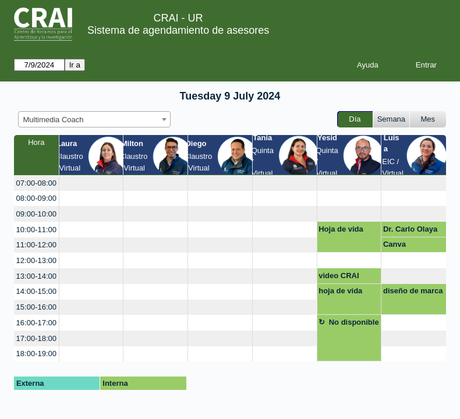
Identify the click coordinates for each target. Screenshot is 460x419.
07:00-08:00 (36, 183)
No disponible (354, 322)
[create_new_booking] (91, 183)
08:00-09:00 (36, 198)
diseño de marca (413, 290)
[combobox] (94, 119)
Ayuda (367, 65)
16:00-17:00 (36, 322)
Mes (428, 119)
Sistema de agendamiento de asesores (178, 30)
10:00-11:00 (36, 229)
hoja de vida (340, 290)
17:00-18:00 (36, 338)
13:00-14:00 (36, 276)
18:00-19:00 (36, 353)
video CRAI (339, 275)
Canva (394, 244)
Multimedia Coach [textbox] (53, 119)
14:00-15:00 (36, 291)
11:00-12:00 (36, 244)
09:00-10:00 (36, 214)
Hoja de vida (341, 229)
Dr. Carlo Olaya (410, 229)
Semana (391, 119)
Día (354, 119)
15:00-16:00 (36, 307)
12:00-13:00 (36, 260)
